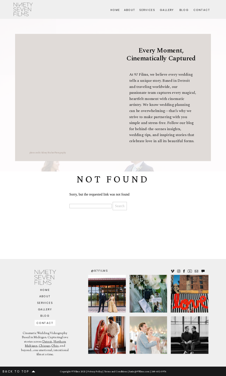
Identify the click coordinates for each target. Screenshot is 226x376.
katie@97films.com (139, 371)
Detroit (47, 342)
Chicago (44, 346)
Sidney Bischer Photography (53, 152)
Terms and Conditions (116, 371)
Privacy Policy (95, 371)
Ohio (55, 346)
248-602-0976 (158, 371)
